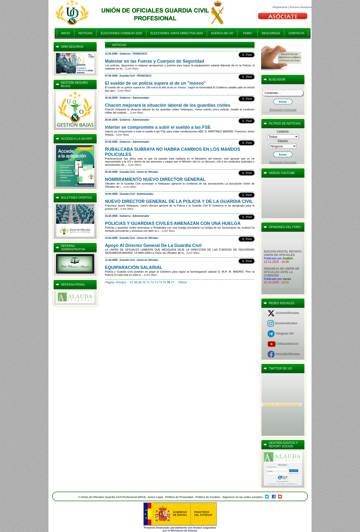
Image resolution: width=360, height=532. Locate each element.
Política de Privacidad (179, 497)
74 (160, 282)
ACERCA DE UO (222, 33)
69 (139, 282)
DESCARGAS (271, 33)
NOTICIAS (85, 33)
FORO (247, 33)
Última (182, 282)
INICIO (65, 33)
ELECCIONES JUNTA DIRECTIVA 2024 (176, 33)
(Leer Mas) (132, 68)
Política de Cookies (208, 497)
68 (135, 282)
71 (148, 282)
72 (152, 282)
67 (131, 282)
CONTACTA (296, 33)
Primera (121, 282)
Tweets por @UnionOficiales (281, 404)
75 (164, 282)
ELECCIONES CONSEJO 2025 (121, 33)
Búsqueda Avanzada (282, 110)
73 (156, 282)
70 (144, 282)
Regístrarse (280, 7)
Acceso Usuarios (301, 7)
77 (172, 282)
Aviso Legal (155, 497)
